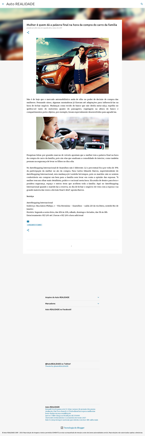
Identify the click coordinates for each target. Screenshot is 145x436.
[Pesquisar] (141, 4)
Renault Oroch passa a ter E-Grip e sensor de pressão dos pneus (70, 409)
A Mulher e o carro (34, 225)
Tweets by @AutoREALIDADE (56, 366)
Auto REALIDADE (20, 4)
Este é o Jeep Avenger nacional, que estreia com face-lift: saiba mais (71, 420)
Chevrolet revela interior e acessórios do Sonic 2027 (65, 418)
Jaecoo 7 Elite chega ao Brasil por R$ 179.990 (62, 416)
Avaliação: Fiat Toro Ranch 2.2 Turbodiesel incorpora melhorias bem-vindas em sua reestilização (70, 412)
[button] (28, 32)
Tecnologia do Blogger (73, 428)
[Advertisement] (72, 273)
